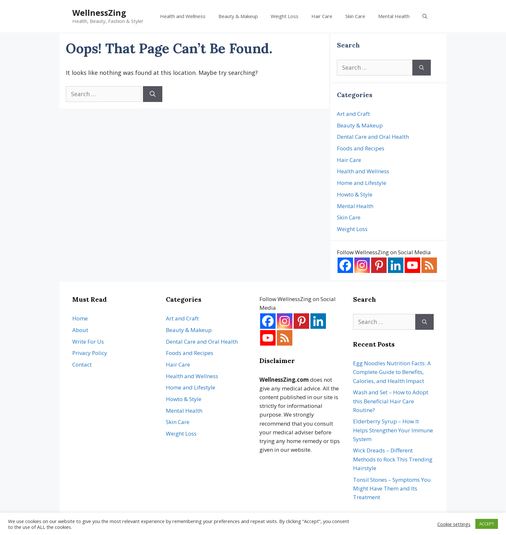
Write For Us (88, 341)
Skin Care (355, 16)
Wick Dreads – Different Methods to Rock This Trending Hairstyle (392, 459)
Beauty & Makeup (238, 16)
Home (80, 318)
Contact (82, 364)
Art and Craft (353, 113)
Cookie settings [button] (454, 524)
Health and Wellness (183, 16)
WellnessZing (99, 12)
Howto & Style (354, 194)
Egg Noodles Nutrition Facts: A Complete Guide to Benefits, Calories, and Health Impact (392, 371)
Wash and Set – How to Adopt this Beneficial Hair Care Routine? (390, 401)
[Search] (152, 94)
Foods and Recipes (360, 148)
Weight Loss (285, 16)
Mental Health (394, 16)
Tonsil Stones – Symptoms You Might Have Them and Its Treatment (392, 488)
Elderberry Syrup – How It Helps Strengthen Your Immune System (393, 430)
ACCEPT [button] (486, 524)
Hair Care (321, 16)
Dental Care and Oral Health (373, 136)
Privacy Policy (89, 353)
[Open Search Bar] (425, 16)
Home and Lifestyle (361, 183)
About (80, 330)
